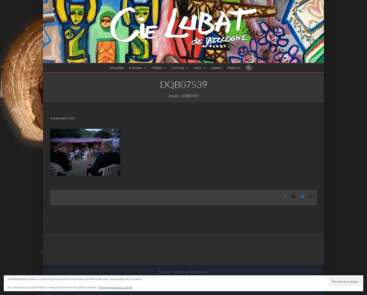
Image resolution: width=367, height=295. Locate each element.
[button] (249, 67)
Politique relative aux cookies (115, 287)
